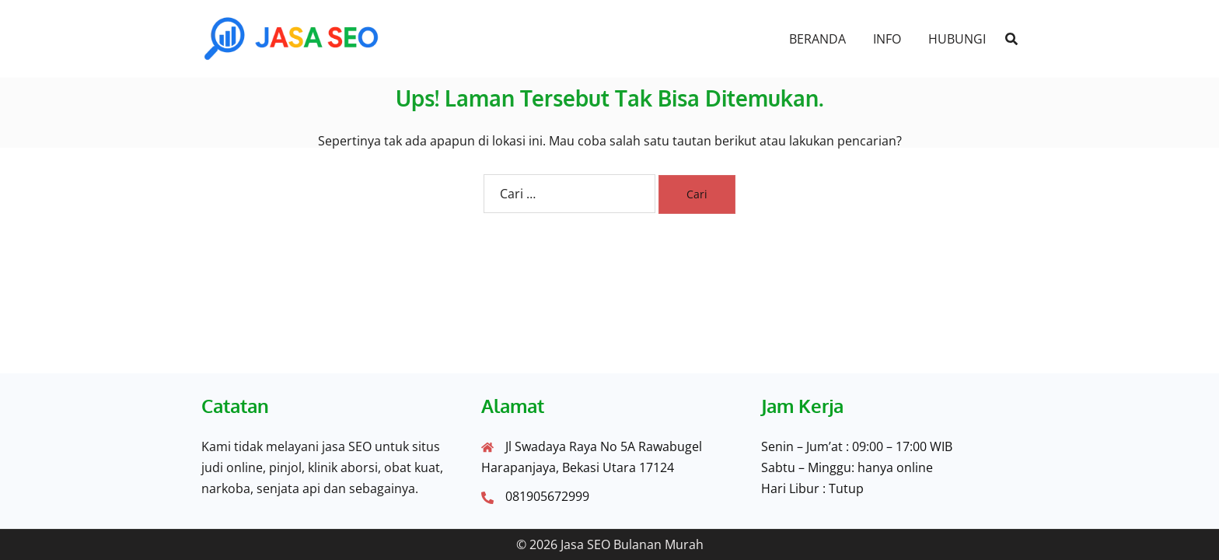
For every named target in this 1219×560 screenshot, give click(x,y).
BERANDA (817, 38)
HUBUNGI (957, 38)
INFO (887, 38)
